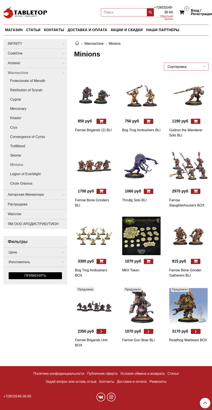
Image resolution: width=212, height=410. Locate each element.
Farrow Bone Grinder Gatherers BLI (185, 272)
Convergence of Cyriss (27, 137)
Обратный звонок (166, 16)
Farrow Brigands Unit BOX (91, 342)
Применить (35, 275)
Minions (16, 165)
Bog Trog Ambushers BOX (91, 272)
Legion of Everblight (25, 174)
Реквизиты (157, 381)
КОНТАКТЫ (54, 30)
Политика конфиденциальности (58, 373)
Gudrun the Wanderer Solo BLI (186, 132)
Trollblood (17, 146)
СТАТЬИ (33, 30)
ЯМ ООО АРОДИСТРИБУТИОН (33, 224)
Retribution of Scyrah (26, 90)
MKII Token (130, 270)
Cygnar (15, 99)
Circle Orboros (21, 183)
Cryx (13, 127)
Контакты (106, 381)
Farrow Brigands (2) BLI (93, 130)
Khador (15, 118)
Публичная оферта (102, 373)
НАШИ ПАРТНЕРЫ (162, 30)
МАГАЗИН (14, 30)
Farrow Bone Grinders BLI (92, 202)
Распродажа (17, 204)
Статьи (173, 373)
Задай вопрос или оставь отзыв (71, 381)
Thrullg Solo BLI (134, 200)
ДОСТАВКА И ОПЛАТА (87, 30)
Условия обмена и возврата (142, 373)
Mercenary (18, 109)
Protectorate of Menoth (27, 81)
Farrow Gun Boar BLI (138, 340)
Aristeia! (14, 63)
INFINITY (15, 43)
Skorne (15, 155)
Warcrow (14, 214)
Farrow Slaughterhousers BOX (187, 202)
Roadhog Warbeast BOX (188, 340)
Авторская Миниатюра (26, 194)
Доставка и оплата (132, 381)
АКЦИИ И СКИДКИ (127, 30)
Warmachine (94, 43)
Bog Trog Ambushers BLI (141, 130)
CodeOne (15, 53)
